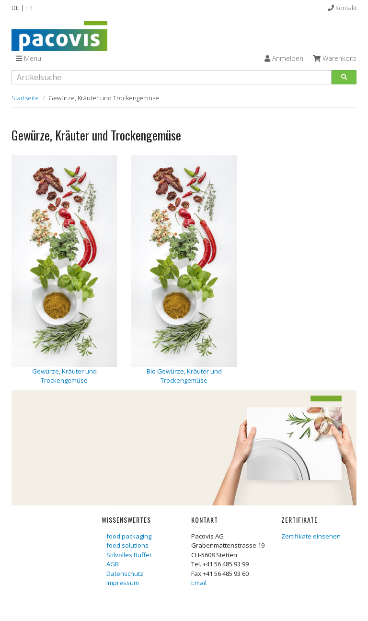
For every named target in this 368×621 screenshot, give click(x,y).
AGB (112, 564)
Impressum (122, 582)
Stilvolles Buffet (128, 555)
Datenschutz (124, 573)
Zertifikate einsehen (311, 536)
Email (199, 582)
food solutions (127, 545)
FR (28, 7)
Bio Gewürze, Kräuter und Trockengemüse (184, 376)
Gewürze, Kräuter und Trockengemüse (64, 376)
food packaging (128, 536)
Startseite (25, 98)
